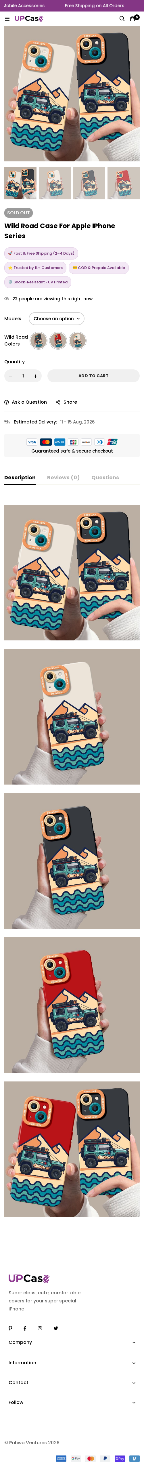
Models (12, 318)
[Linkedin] (10, 1328)
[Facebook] (25, 1328)
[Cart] (132, 19)
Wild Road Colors (16, 340)
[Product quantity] (23, 375)
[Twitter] (55, 1328)
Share (70, 402)
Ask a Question (29, 402)
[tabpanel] (72, 861)
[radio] (38, 340)
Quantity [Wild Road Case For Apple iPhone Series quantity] (14, 361)
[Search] (122, 19)
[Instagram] (40, 1328)
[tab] (20, 478)
